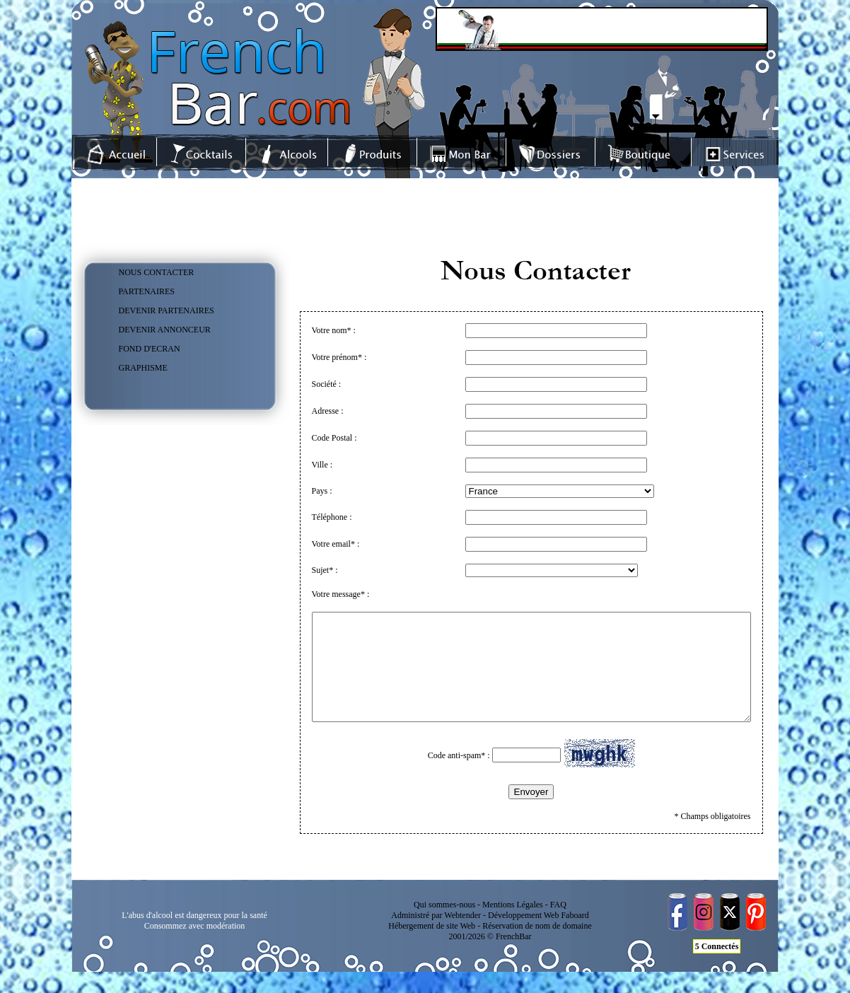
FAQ (558, 926)
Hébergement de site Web (431, 947)
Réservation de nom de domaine (537, 947)
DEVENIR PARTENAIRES (166, 310)
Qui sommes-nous (444, 926)
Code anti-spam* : (485, 777)
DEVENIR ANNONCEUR (165, 330)
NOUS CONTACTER (156, 272)
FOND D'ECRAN (149, 349)
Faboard (574, 936)
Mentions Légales (512, 926)
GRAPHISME (143, 368)
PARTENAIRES (147, 291)
